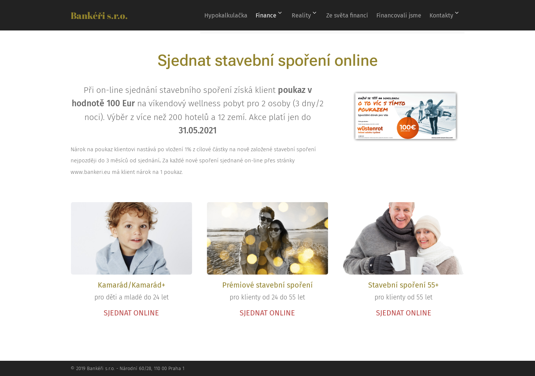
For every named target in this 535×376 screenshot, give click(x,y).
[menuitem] (215, 15)
